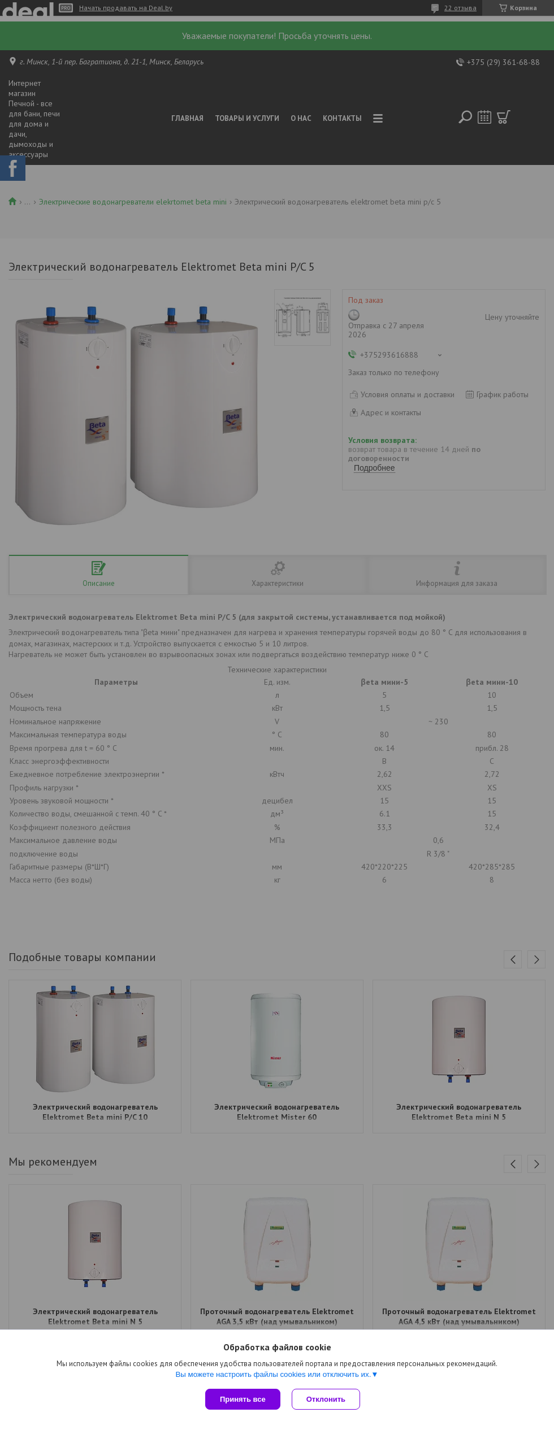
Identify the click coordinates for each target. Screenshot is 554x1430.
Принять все (243, 1399)
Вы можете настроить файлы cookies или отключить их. (273, 1374)
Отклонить (325, 1399)
